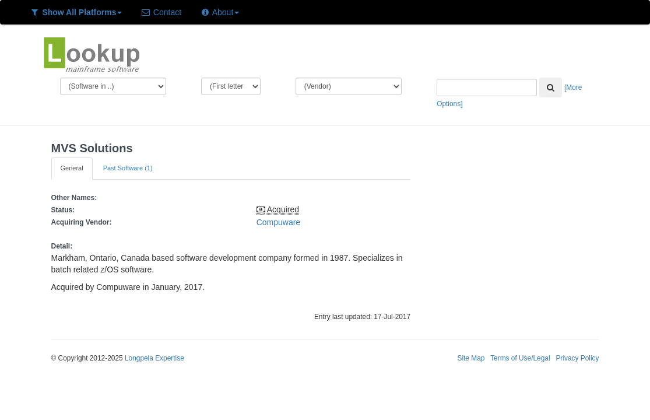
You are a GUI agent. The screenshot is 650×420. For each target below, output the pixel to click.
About (219, 12)
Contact (160, 12)
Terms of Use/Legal (520, 358)
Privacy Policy (577, 358)
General (72, 168)
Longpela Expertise (154, 358)
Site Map (470, 358)
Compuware (278, 222)
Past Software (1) (128, 168)
